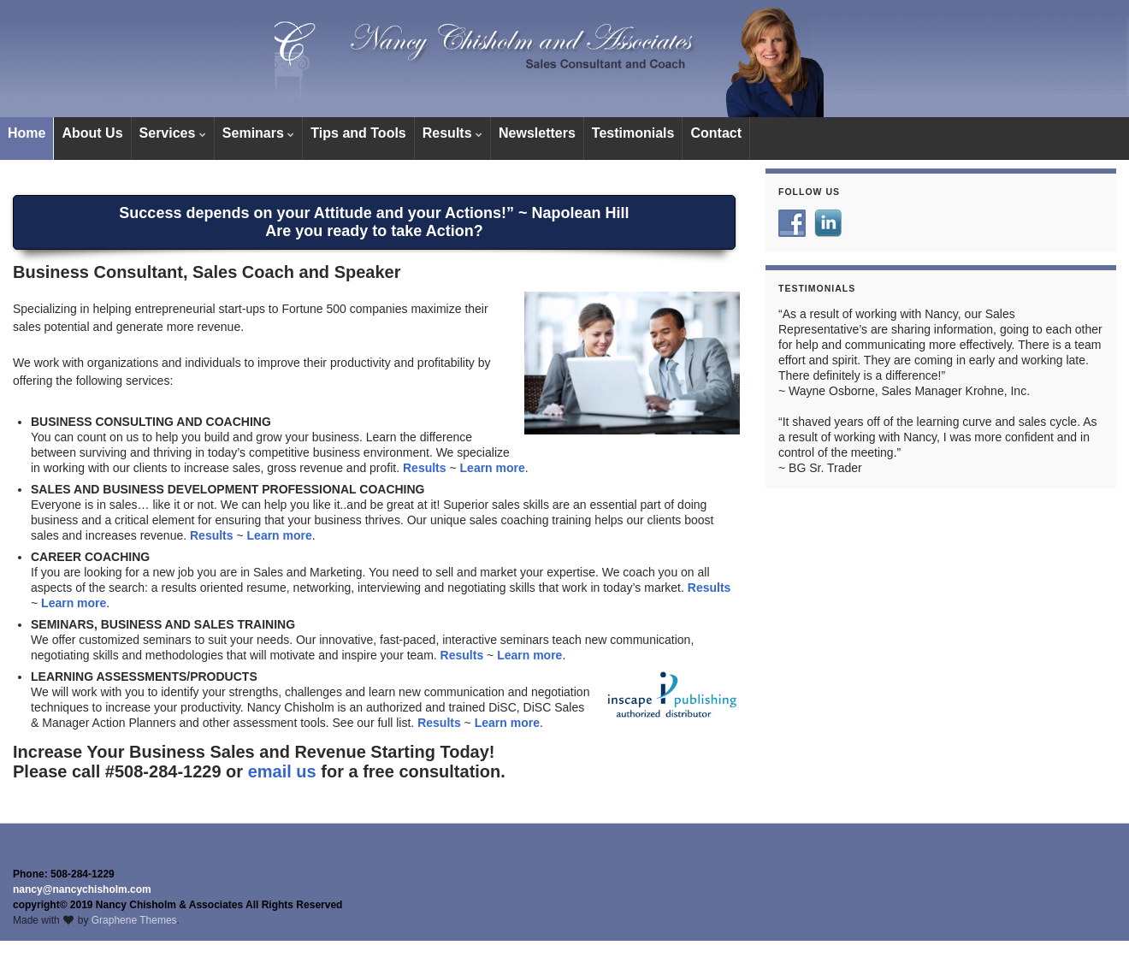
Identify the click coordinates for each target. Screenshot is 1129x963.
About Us (92, 133)
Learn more (492, 468)
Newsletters (537, 133)
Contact (716, 133)
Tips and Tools (357, 133)
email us (282, 771)
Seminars (258, 133)
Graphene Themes (134, 920)
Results (452, 133)
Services (172, 133)
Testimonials (633, 133)
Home (26, 133)
